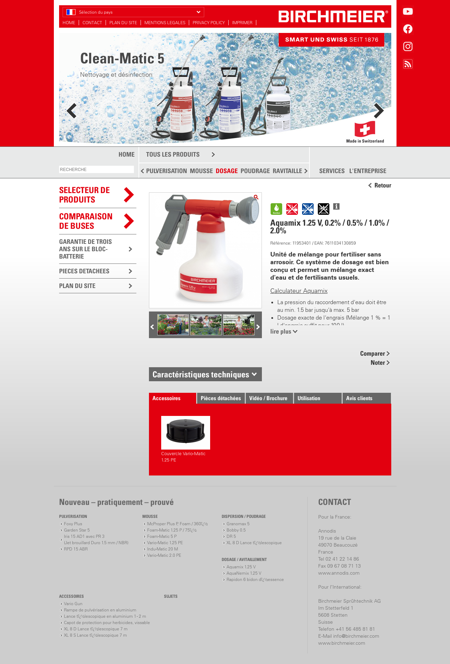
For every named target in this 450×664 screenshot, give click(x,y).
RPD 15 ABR (76, 549)
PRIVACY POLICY (209, 22)
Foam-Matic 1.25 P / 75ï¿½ (172, 530)
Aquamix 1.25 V (241, 566)
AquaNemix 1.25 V (244, 573)
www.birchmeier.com (341, 643)
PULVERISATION (166, 170)
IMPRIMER (242, 22)
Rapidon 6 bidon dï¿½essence (255, 579)
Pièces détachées (221, 398)
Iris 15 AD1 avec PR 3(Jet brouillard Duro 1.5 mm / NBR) (96, 539)
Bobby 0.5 (236, 530)
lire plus (280, 331)
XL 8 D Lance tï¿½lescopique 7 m (96, 628)
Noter (378, 362)
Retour (382, 185)
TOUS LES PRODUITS (173, 154)
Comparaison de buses (86, 221)
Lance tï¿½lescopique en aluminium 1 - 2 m (105, 616)
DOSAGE (227, 170)
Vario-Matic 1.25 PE (165, 542)
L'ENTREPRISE (367, 170)
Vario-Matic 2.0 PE (164, 555)
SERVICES (332, 170)
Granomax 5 (238, 523)
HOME (69, 22)
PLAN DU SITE (123, 22)
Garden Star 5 (77, 530)
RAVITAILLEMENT (295, 170)
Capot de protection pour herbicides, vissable (107, 622)
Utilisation (309, 398)
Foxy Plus (73, 523)
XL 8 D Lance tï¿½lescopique (254, 542)
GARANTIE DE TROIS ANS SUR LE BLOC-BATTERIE (85, 249)
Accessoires (166, 398)
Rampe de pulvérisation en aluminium (100, 609)
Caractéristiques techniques (200, 374)
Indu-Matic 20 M (162, 549)
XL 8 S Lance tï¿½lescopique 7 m (95, 635)
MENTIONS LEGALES (164, 22)
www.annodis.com (338, 573)
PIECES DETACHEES (84, 271)
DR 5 (231, 536)
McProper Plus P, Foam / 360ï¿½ (177, 523)
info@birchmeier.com (356, 636)
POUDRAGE (255, 170)
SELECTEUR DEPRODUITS (84, 194)
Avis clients (359, 398)
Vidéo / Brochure (268, 398)
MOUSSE (201, 170)
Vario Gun (73, 603)
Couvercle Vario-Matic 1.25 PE (185, 439)
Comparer (372, 353)
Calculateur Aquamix (299, 291)
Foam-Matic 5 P (162, 536)
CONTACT (92, 22)
